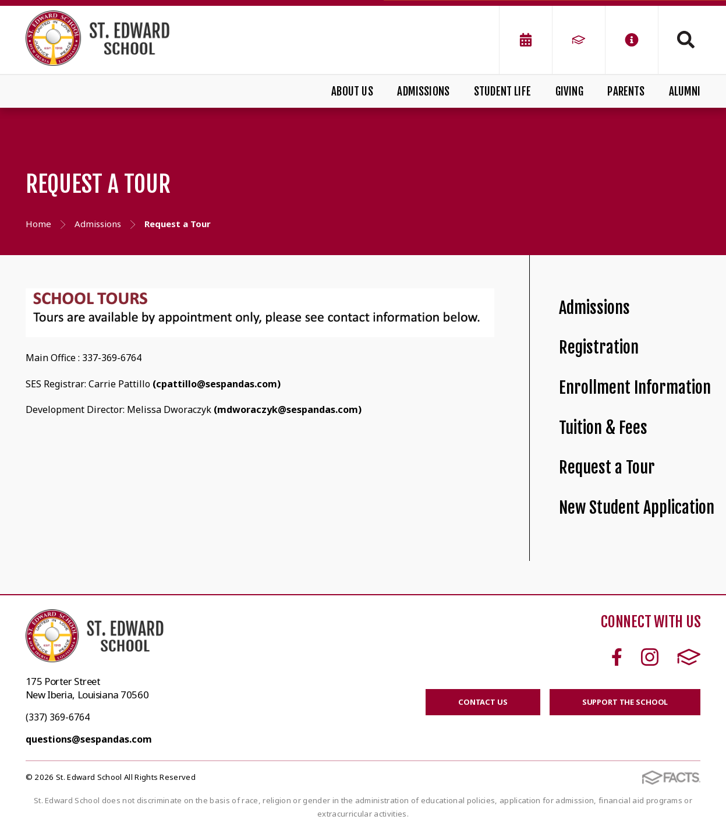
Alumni (684, 91)
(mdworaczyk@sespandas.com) (288, 409)
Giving (569, 91)
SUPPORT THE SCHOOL (625, 702)
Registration (599, 347)
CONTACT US (483, 702)
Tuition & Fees (603, 428)
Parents (625, 91)
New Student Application (636, 507)
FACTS (689, 657)
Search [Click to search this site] (686, 39)
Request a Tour (607, 467)
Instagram (649, 657)
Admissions (423, 91)
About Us (352, 91)
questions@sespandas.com (89, 739)
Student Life (502, 91)
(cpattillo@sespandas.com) (217, 383)
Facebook (616, 657)
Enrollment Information (635, 387)
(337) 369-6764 (58, 717)
